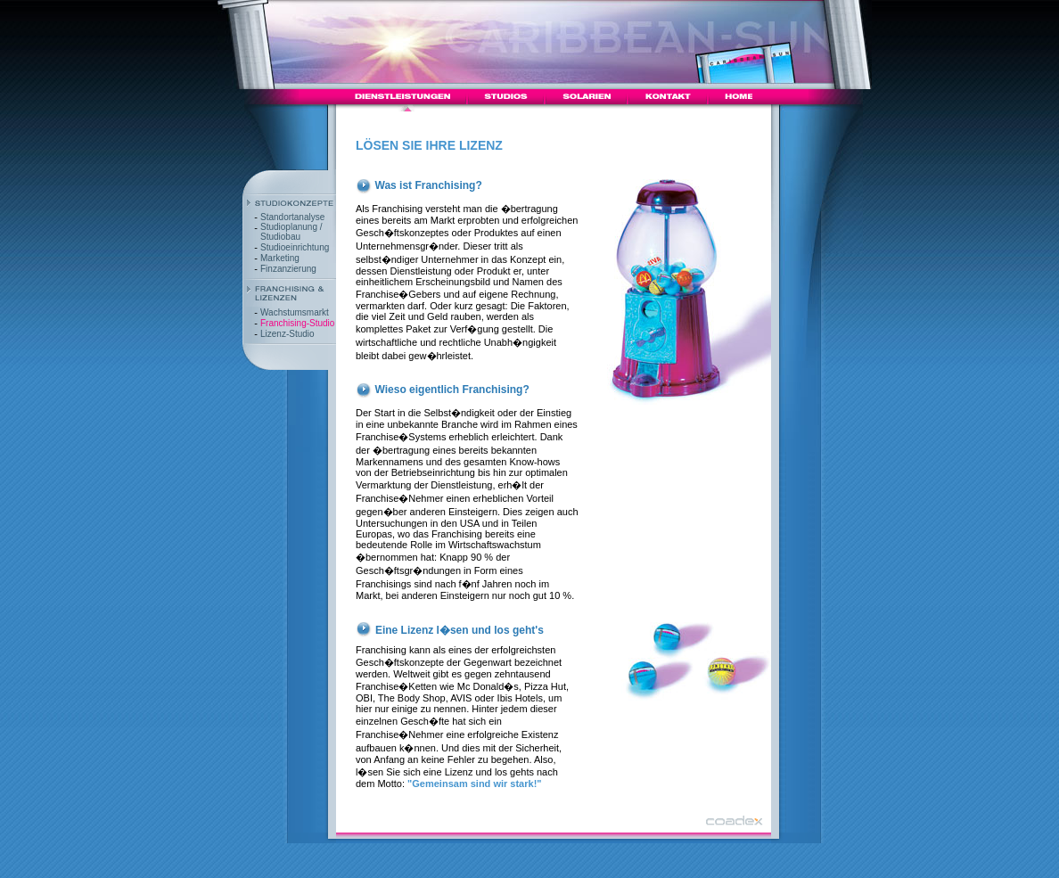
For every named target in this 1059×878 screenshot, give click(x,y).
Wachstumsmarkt (294, 312)
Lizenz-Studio (287, 334)
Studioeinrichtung (294, 247)
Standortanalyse (292, 217)
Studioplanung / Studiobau (291, 232)
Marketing (280, 258)
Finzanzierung (288, 269)
